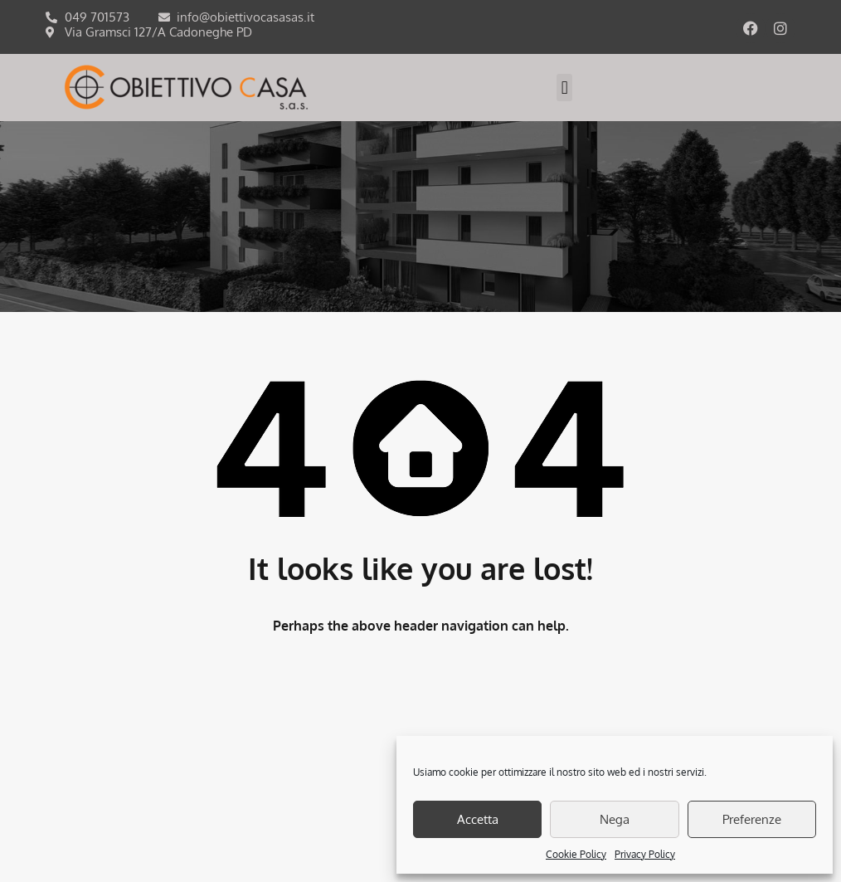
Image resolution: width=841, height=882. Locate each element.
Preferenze (751, 819)
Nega (615, 819)
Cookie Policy (576, 854)
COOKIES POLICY (370, 800)
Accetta (477, 819)
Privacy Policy (645, 854)
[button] (564, 87)
